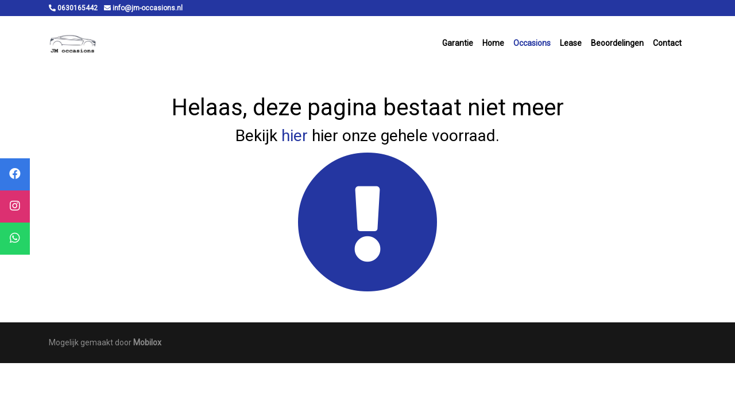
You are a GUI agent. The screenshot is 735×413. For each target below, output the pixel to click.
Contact (667, 43)
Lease (571, 43)
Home (493, 43)
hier (294, 135)
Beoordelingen (617, 43)
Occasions (532, 43)
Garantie (457, 43)
